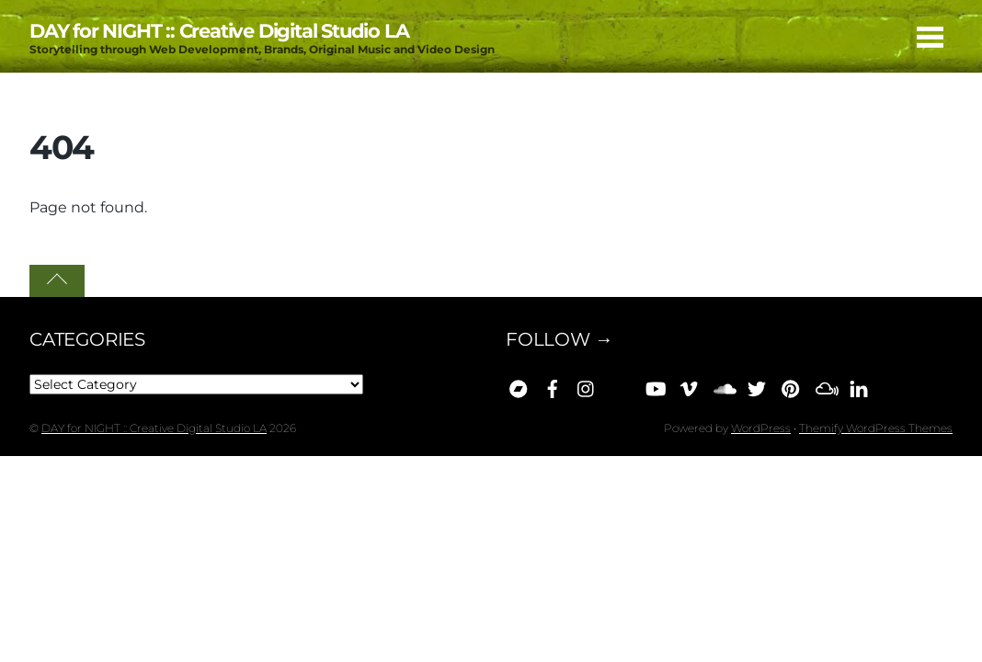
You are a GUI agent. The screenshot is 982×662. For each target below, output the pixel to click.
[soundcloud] (723, 385)
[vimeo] (689, 385)
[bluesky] (621, 385)
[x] (757, 385)
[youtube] (655, 385)
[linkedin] (859, 385)
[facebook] (552, 385)
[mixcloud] (825, 385)
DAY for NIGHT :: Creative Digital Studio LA (154, 428)
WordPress (761, 428)
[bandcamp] (518, 385)
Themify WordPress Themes (876, 428)
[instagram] (586, 385)
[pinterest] (791, 385)
